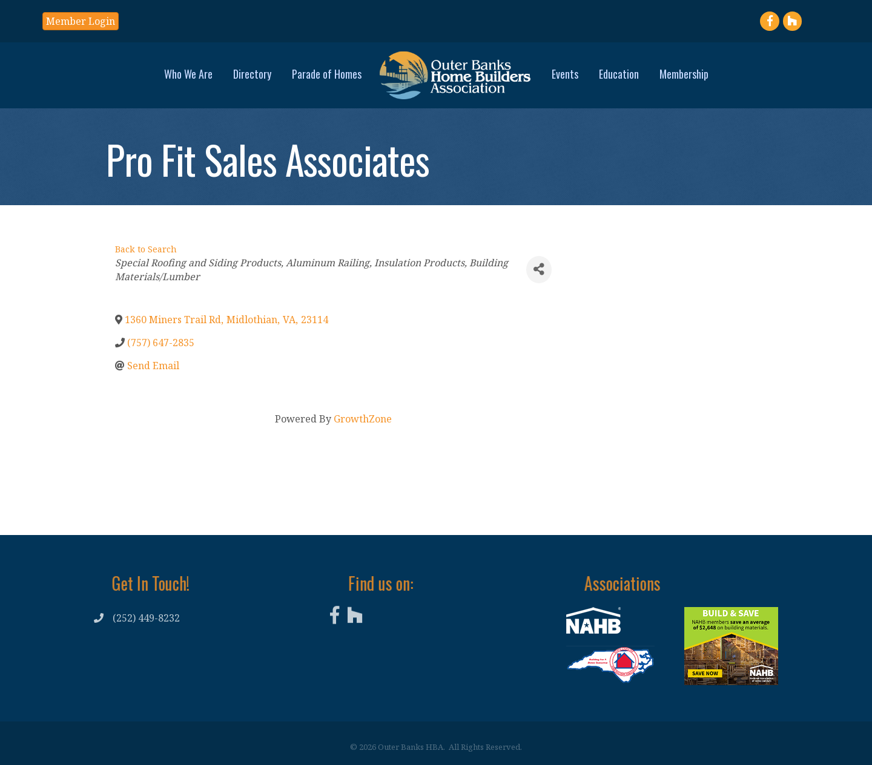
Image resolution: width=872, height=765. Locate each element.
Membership (683, 74)
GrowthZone (363, 418)
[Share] (539, 269)
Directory (252, 74)
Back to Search (146, 249)
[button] (80, 21)
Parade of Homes (327, 74)
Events (565, 74)
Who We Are (188, 74)
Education (619, 74)
